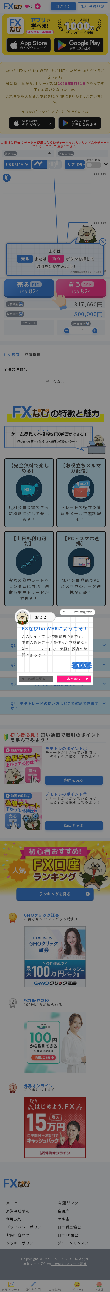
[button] (77, 612)
